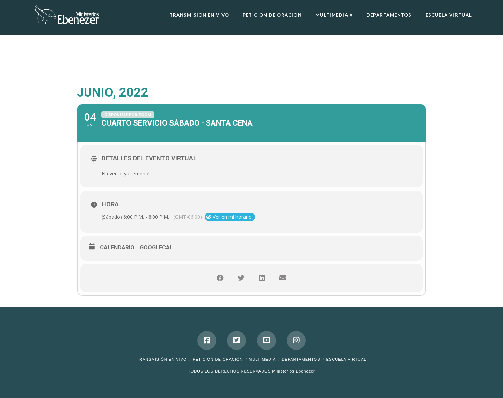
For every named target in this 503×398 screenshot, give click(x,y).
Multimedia (262, 359)
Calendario (117, 247)
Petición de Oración (218, 359)
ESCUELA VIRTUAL (346, 359)
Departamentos (301, 359)
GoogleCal (156, 247)
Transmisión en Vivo (162, 359)
